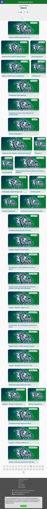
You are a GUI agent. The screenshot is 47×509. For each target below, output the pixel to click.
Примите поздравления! (15, 134)
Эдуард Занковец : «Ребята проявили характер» (22, 346)
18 (13, 469)
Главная (21, 5)
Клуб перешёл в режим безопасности (12, 191)
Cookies (20, 498)
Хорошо (23, 506)
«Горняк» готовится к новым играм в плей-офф (21, 462)
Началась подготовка (36, 56)
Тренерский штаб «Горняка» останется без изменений (16, 153)
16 (7, 469)
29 (23, 472)
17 (10, 469)
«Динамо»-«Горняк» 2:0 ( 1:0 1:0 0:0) (18, 249)
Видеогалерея (22, 487)
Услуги (20, 482)
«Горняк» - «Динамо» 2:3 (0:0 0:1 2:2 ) (19, 307)
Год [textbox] (22, 16)
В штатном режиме (35, 191)
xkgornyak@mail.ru (19, 494)
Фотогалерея (22, 485)
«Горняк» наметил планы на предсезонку (13, 76)
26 (37, 469)
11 (34, 466)
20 (19, 469)
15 (4, 469)
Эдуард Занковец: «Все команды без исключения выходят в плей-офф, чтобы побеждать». (22, 287)
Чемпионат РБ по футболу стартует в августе (13, 56)
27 (39, 469)
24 (31, 469)
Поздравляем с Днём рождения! (17, 95)
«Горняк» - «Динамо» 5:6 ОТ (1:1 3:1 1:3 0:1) (20, 365)
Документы (21, 480)
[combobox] (22, 16)
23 (28, 469)
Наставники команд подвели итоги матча (20, 230)
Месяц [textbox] (22, 18)
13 (39, 466)
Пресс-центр (22, 484)
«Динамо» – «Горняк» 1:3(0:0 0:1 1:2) (19, 442)
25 (34, 469)
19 (16, 469)
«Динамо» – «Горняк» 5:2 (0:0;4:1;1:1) (12, 404)
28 (42, 469)
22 (25, 469)
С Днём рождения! (7, 172)
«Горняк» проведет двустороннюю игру (19, 37)
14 (42, 466)
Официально (38, 153)
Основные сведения (23, 479)
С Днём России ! (36, 76)
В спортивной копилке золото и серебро (32, 211)
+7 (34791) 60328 (19, 492)
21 (22, 469)
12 (37, 466)
